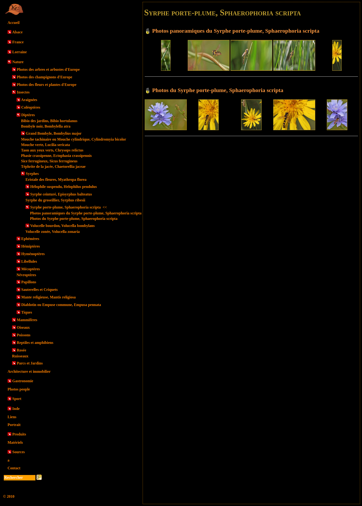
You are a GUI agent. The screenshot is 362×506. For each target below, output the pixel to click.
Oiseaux (23, 327)
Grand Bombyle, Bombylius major (53, 133)
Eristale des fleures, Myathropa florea (56, 180)
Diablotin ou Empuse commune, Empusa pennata (61, 305)
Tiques (26, 312)
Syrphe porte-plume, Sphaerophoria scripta (68, 207)
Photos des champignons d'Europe (44, 77)
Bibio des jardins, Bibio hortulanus (49, 121)
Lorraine (19, 52)
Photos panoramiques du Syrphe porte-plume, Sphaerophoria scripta (85, 213)
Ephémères (30, 239)
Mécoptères (30, 269)
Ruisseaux (20, 356)
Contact (14, 468)
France (18, 42)
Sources (18, 452)
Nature (18, 62)
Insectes (23, 92)
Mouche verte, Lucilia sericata (45, 145)
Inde (16, 409)
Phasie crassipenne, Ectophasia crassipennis (56, 156)
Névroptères (26, 275)
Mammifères (27, 320)
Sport (16, 399)
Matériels (15, 442)
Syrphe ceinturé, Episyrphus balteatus (61, 194)
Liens (12, 417)
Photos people (19, 389)
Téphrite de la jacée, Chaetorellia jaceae (53, 166)
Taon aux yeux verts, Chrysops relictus (52, 150)
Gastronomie (22, 381)
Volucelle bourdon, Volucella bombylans (62, 226)
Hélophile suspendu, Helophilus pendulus (63, 187)
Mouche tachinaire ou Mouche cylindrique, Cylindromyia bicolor (73, 139)
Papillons (28, 282)
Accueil (14, 23)
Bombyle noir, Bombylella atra (45, 126)
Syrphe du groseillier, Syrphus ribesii (55, 200)
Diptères (28, 115)
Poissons (23, 335)
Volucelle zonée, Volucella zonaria (53, 232)
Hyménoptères (33, 254)
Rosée (21, 350)
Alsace (17, 32)
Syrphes (32, 174)
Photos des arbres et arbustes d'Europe (48, 69)
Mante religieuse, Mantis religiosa (48, 297)
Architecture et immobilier (29, 371)
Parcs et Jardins (30, 363)
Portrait (14, 425)
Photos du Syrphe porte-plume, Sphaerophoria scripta (73, 219)
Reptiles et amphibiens (35, 343)
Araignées (29, 100)
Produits (19, 434)
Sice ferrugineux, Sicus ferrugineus (49, 161)
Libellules (29, 261)
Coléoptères (30, 107)
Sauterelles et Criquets (39, 290)
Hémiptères (30, 246)
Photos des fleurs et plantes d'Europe (47, 85)
